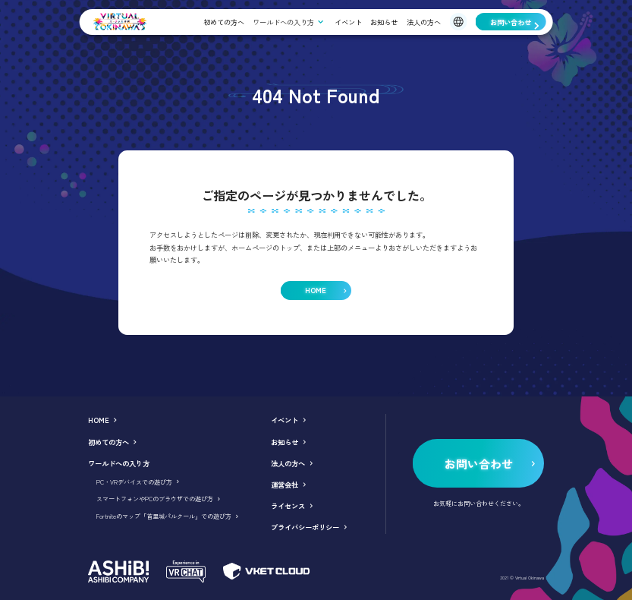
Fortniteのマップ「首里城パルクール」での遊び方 (163, 516)
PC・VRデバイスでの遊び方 (134, 482)
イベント (348, 22)
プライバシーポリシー (305, 527)
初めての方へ (223, 22)
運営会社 (284, 484)
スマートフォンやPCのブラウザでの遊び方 (154, 498)
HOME (98, 420)
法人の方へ (424, 22)
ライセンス (288, 506)
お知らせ (384, 22)
